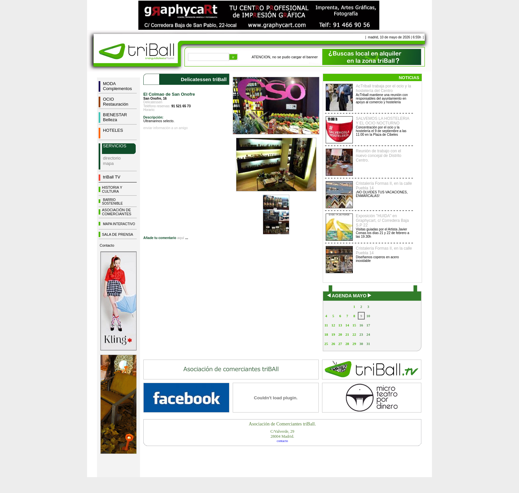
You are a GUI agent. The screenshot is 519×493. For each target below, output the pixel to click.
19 (333, 334)
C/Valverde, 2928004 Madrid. (282, 434)
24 (368, 334)
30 (361, 344)
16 (361, 325)
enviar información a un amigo (165, 128)
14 (347, 325)
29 (354, 344)
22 (354, 334)
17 (368, 325)
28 (347, 344)
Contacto (107, 245)
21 (347, 334)
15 (354, 325)
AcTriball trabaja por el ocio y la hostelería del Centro (383, 88)
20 (340, 334)
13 (340, 325)
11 (326, 325)
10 (368, 316)
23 (361, 334)
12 (333, 325)
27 (340, 344)
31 (368, 344)
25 (326, 344)
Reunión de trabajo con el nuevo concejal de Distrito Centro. (378, 156)
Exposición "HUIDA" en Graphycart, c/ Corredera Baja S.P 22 (382, 220)
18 (326, 334)
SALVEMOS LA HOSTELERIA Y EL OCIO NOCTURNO (382, 120)
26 (333, 344)
